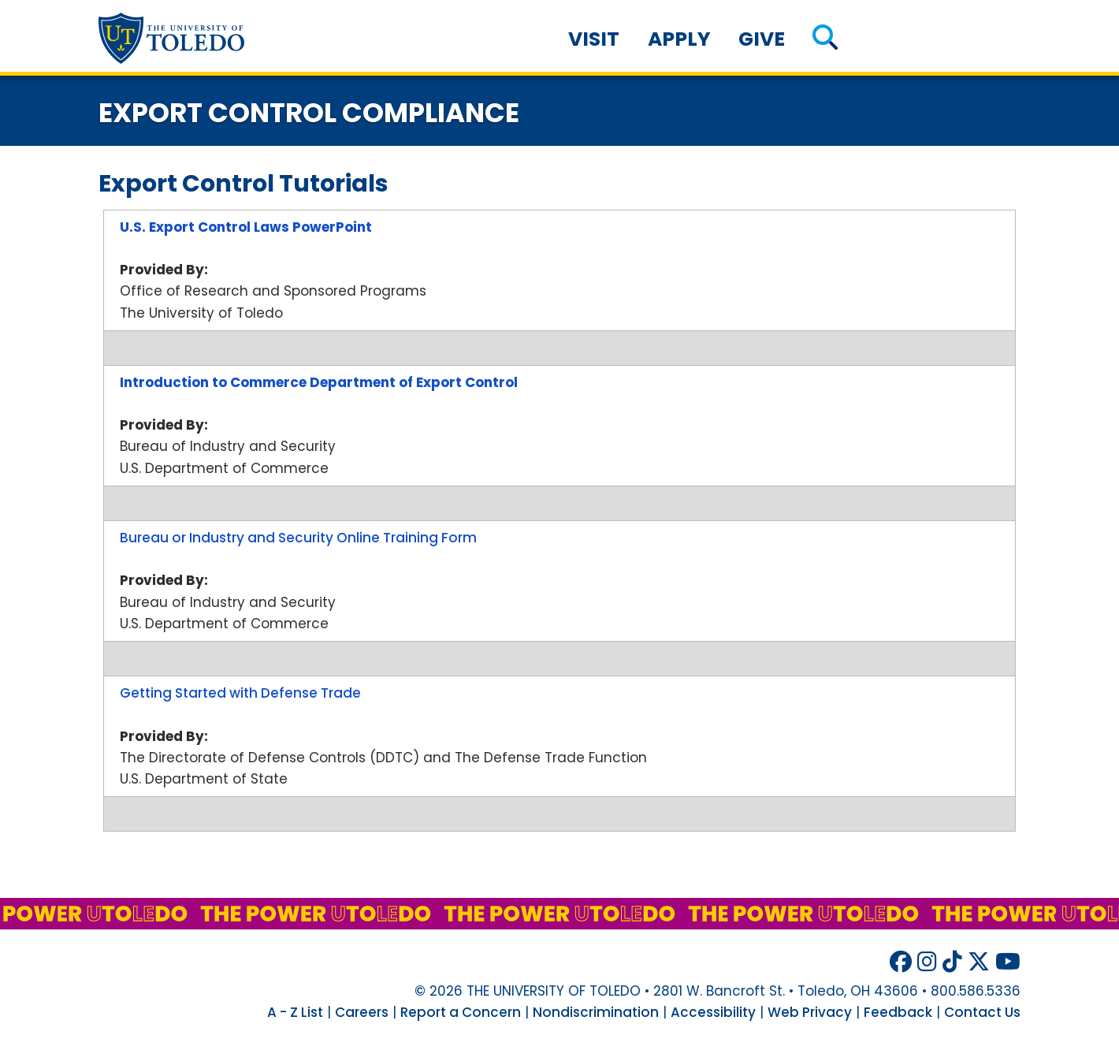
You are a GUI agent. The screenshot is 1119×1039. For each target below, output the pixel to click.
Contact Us (982, 1012)
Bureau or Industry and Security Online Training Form (298, 537)
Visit (593, 39)
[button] (824, 39)
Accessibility (713, 1012)
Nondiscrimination (596, 1012)
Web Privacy (810, 1012)
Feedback (898, 1012)
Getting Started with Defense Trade (240, 692)
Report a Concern (460, 1012)
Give (761, 39)
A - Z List (295, 1012)
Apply (679, 39)
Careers (361, 1012)
